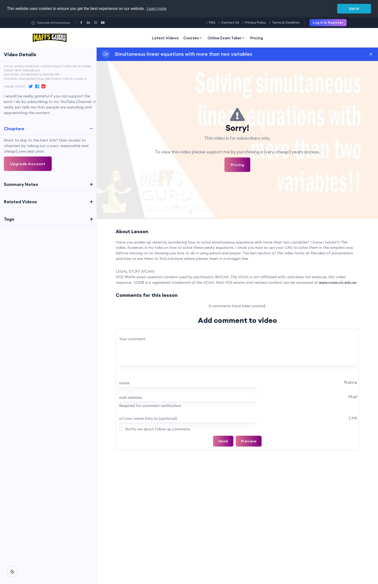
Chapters (14, 128)
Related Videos (20, 201)
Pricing (256, 37)
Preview (249, 441)
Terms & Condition (286, 22)
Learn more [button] (156, 9)
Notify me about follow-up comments (157, 429)
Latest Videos (165, 37)
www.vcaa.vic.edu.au (338, 282)
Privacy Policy (255, 22)
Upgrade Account (27, 163)
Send (223, 441)
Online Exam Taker (226, 37)
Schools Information (50, 22)
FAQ (212, 22)
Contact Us (230, 22)
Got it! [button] (354, 9)
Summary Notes (21, 184)
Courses (193, 37)
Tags (9, 219)
